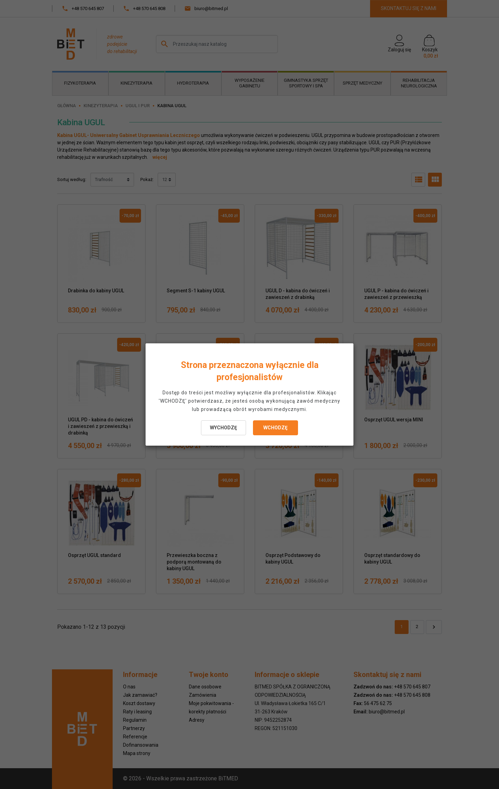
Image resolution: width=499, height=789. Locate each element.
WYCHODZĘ (223, 427)
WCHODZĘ (275, 427)
